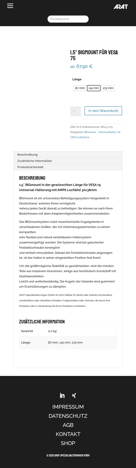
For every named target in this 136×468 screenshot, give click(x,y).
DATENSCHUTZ (68, 416)
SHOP (68, 443)
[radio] (80, 88)
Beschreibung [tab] (27, 154)
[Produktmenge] (75, 111)
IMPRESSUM (68, 407)
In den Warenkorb (103, 111)
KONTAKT (68, 434)
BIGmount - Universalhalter (100, 132)
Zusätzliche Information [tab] (34, 161)
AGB (68, 425)
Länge (76, 79)
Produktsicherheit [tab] (30, 167)
